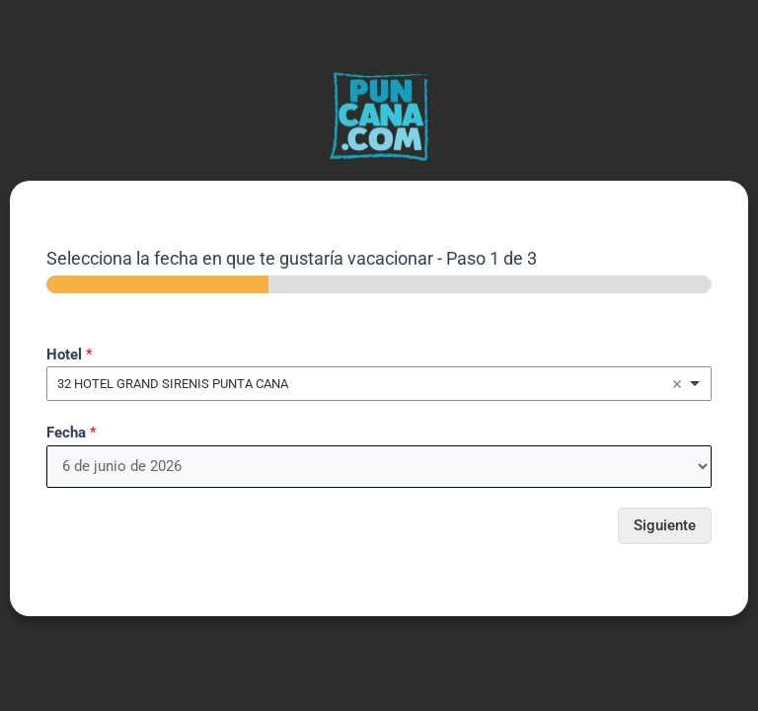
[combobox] (378, 383)
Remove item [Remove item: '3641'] (677, 384)
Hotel (69, 354)
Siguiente (665, 525)
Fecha (71, 432)
